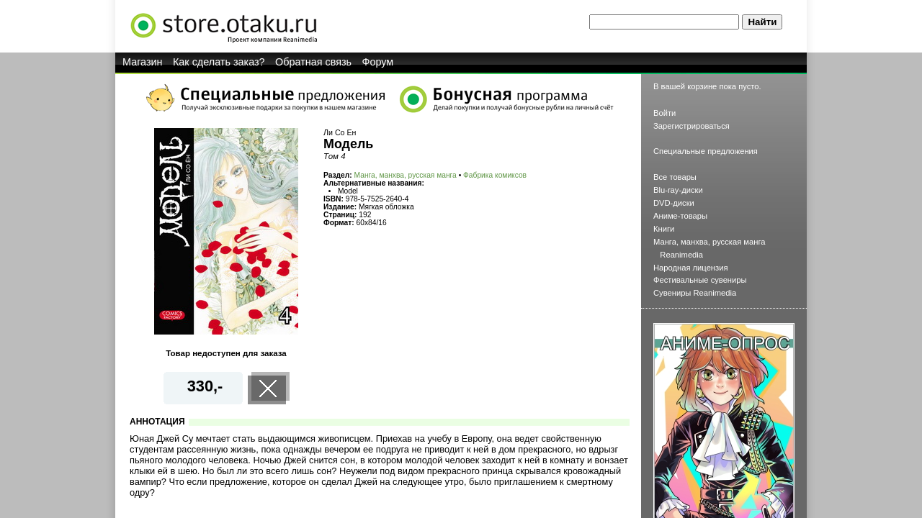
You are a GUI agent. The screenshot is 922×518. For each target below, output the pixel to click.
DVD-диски (673, 203)
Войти (664, 113)
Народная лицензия (690, 267)
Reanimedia (681, 254)
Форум (378, 62)
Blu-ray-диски (678, 190)
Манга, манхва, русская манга (405, 175)
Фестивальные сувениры (700, 280)
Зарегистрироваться (691, 126)
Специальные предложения (705, 151)
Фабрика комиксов (495, 175)
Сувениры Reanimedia (694, 292)
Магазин (142, 62)
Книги (663, 228)
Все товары (675, 177)
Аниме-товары (680, 216)
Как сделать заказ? (219, 62)
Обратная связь (313, 62)
